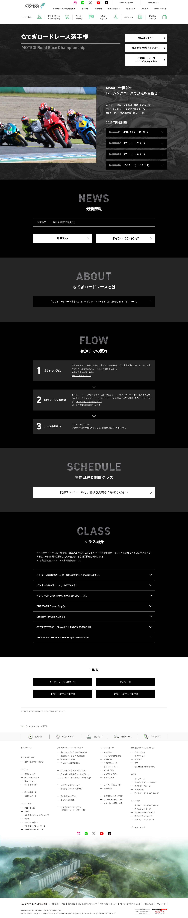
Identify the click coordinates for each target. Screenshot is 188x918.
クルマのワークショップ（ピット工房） (76, 777)
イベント (85, 8)
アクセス (144, 8)
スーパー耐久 (109, 770)
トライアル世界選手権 (112, 756)
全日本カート (109, 777)
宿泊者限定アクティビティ (145, 766)
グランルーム (140, 778)
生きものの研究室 (68, 799)
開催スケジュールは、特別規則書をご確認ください (94, 492)
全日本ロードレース (111, 766)
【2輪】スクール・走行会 (62, 694)
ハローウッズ (29, 808)
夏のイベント (29, 781)
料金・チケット (114, 8)
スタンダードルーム (142, 786)
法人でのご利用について (87, 904)
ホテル (27, 818)
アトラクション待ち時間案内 (64, 8)
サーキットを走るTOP (112, 785)
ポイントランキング (125, 238)
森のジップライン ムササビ (71, 788)
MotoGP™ (108, 752)
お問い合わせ (149, 904)
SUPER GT (108, 759)
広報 (63, 904)
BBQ (136, 763)
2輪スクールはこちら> (81, 376)
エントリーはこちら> (81, 424)
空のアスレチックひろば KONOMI (74, 752)
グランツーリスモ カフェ (144, 819)
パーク (27, 811)
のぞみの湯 (139, 789)
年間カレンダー (30, 774)
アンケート (161, 904)
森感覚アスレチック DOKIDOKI (73, 756)
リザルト (63, 238)
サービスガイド (160, 8)
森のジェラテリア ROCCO (145, 812)
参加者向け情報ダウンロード (146, 48)
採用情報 (71, 904)
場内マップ (130, 8)
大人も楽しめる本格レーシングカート (75, 774)
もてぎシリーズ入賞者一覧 (63, 682)
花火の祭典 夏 (30, 792)
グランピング (140, 752)
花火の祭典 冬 (30, 796)
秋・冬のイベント (31, 784)
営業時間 (98, 8)
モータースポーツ (126, 2)
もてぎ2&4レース (110, 763)
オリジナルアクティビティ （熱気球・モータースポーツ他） (74, 808)
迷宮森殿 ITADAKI (68, 759)
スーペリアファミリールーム (146, 782)
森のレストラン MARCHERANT (147, 793)
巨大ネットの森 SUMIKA (70, 763)
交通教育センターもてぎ (34, 829)
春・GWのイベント (31, 777)
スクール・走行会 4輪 (113, 803)
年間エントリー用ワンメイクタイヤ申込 (146, 60)
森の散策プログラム (68, 796)
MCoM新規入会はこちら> (83, 372)
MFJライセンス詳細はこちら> (89, 402)
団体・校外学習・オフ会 (34, 762)
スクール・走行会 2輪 (113, 799)
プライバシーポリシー (108, 904)
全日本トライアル (111, 774)
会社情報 (54, 904)
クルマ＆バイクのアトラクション (74, 770)
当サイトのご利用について (130, 904)
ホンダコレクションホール (34, 826)
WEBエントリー (146, 38)
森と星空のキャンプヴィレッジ (36, 815)
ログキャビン (140, 756)
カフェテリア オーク (143, 809)
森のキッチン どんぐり (144, 816)
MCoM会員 (125, 682)
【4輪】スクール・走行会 (125, 694)
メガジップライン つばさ (70, 785)
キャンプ (138, 759)
